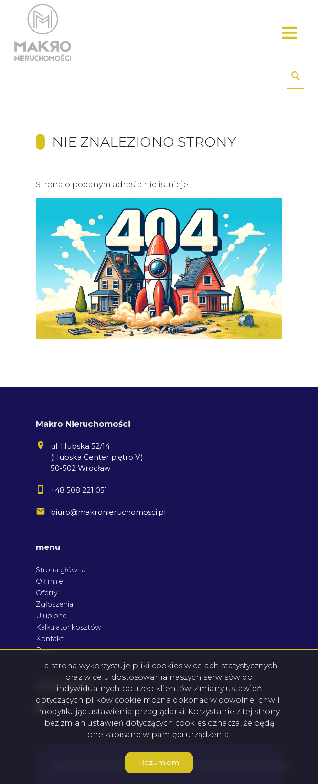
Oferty (47, 593)
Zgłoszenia (54, 604)
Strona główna (60, 570)
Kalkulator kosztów (68, 627)
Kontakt (50, 638)
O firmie (49, 581)
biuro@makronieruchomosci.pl (108, 511)
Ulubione (51, 616)
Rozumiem (159, 762)
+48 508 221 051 (79, 489)
